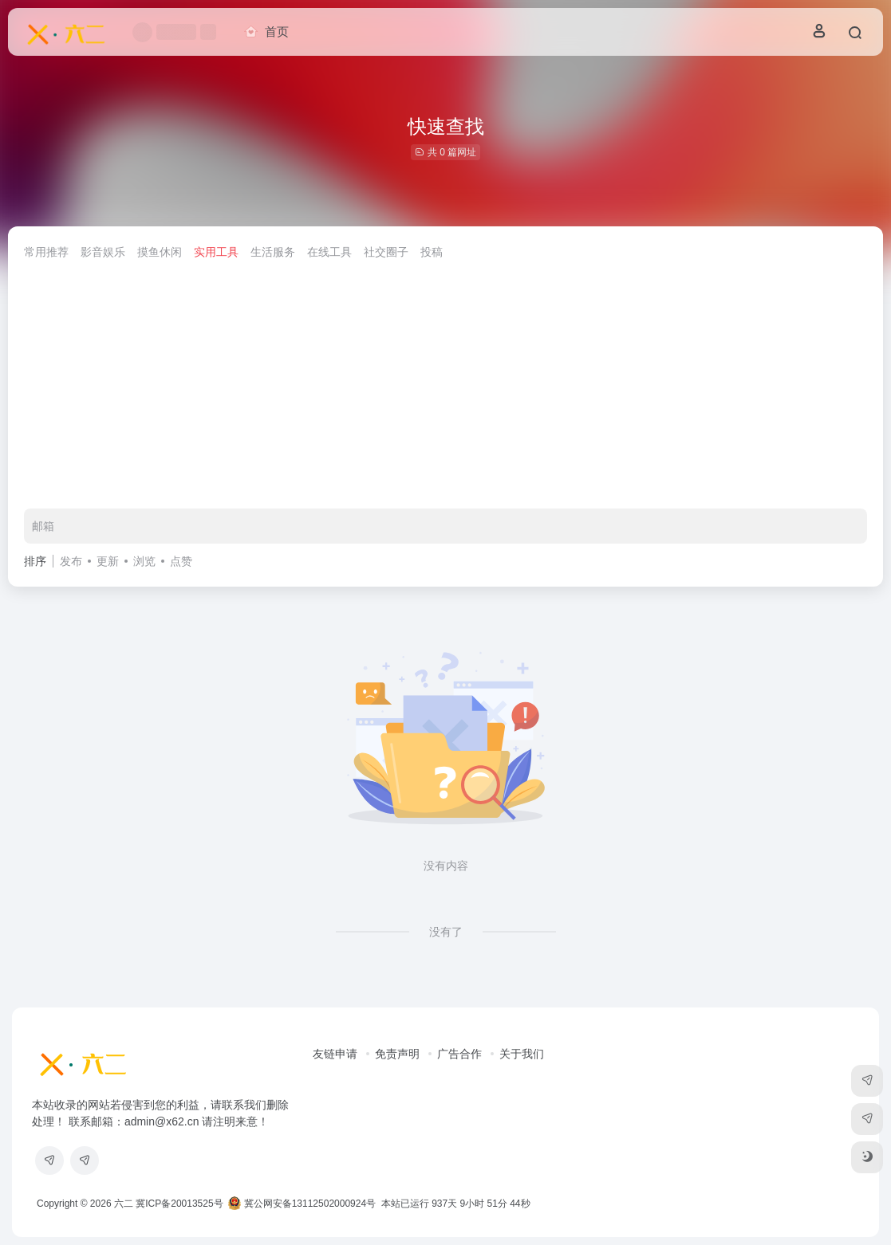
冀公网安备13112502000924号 (302, 1203)
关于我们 (521, 1053)
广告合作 (459, 1053)
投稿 (431, 251)
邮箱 (43, 526)
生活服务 (272, 251)
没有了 (446, 931)
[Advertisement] (445, 389)
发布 (71, 561)
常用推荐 (46, 251)
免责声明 (397, 1053)
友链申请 (335, 1053)
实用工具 (216, 251)
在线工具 (329, 251)
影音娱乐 (103, 251)
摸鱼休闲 (159, 251)
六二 (123, 1203)
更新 (108, 561)
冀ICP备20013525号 (179, 1203)
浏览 (144, 561)
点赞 (181, 561)
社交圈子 (386, 251)
